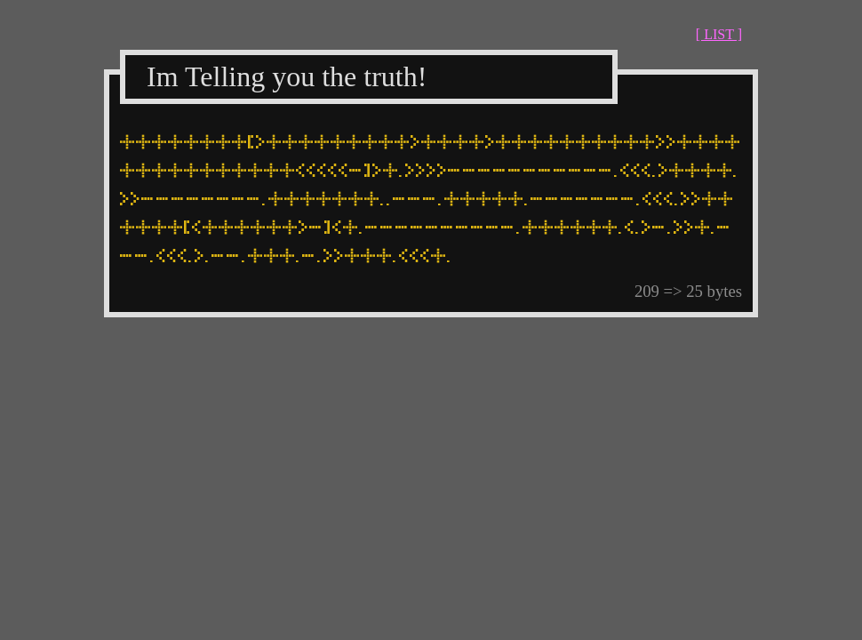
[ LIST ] (719, 34)
